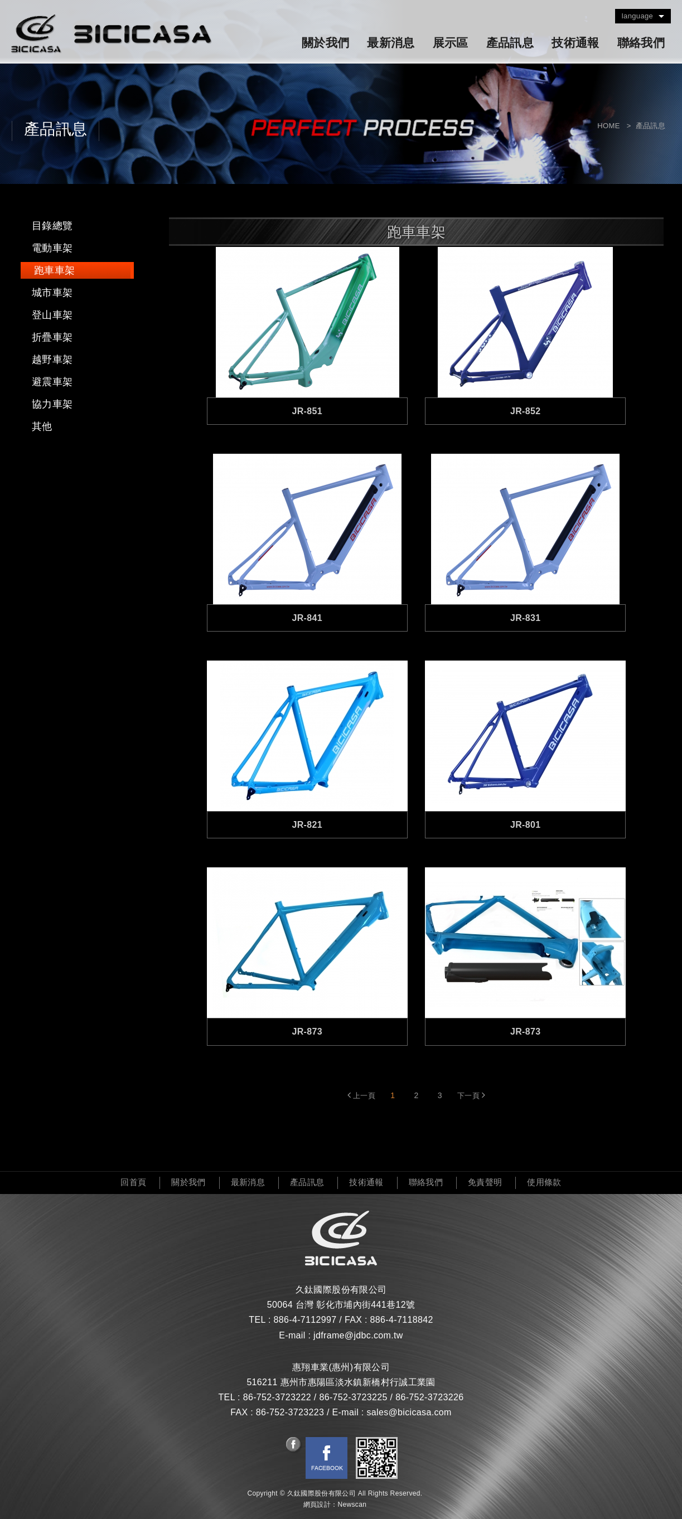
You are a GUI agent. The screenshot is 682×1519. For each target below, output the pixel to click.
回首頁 (133, 1182)
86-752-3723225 (353, 1397)
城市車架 (52, 292)
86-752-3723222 (277, 1397)
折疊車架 (52, 337)
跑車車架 (54, 270)
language (637, 16)
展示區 (450, 43)
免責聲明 (485, 1182)
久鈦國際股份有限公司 (111, 34)
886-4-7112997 (304, 1319)
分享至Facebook (294, 1445)
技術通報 (575, 43)
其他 (42, 426)
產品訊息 (510, 43)
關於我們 (325, 43)
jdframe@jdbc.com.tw (358, 1335)
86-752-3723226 (429, 1397)
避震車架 (52, 381)
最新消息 (390, 43)
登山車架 (52, 315)
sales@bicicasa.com (408, 1412)
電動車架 (52, 248)
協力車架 (52, 404)
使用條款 (544, 1182)
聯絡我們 (641, 43)
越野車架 (52, 359)
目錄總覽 (52, 225)
